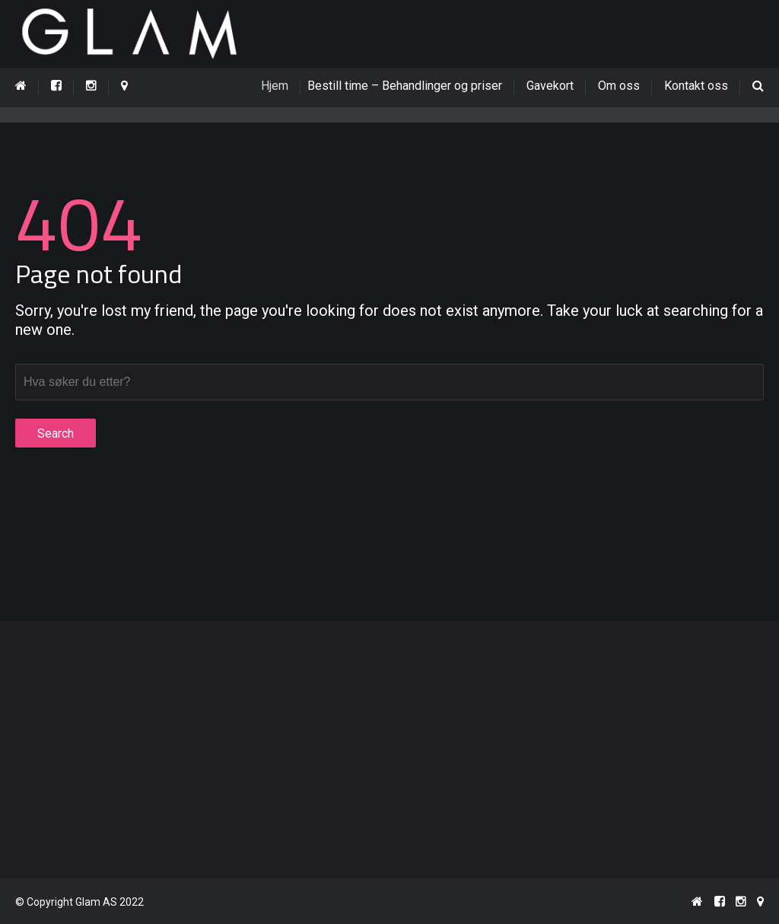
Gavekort (550, 85)
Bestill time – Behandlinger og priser (409, 85)
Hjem (284, 85)
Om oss (619, 85)
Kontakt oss (696, 85)
